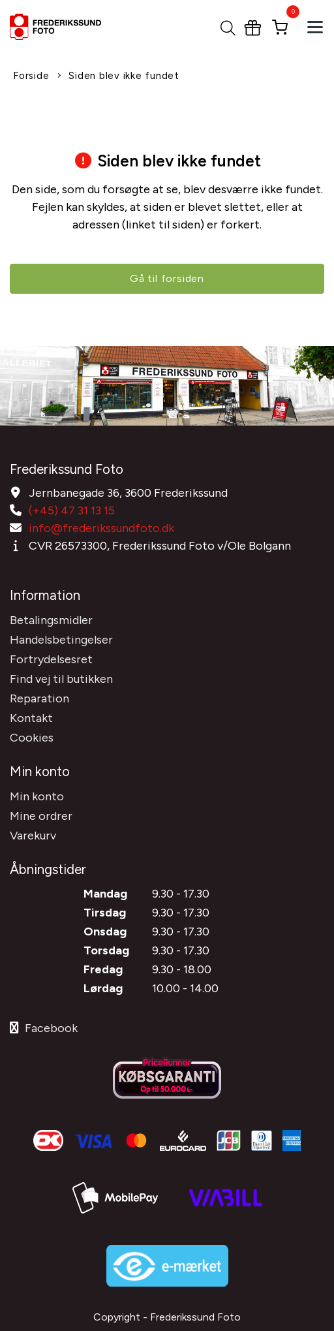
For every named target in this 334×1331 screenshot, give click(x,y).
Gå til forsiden (167, 278)
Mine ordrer (41, 816)
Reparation (39, 698)
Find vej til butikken (61, 679)
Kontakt (31, 718)
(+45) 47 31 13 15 (72, 510)
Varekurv (33, 835)
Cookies (31, 737)
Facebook (44, 1028)
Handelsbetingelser (61, 640)
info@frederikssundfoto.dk (101, 528)
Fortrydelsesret (51, 659)
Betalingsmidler (51, 620)
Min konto (37, 796)
